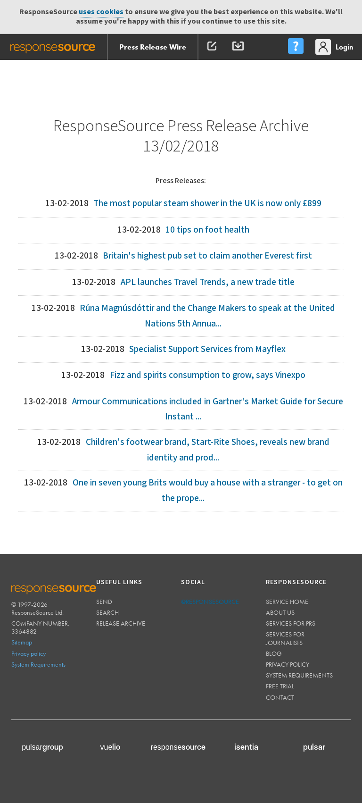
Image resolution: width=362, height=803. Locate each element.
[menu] (295, 47)
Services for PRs (290, 623)
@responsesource (210, 601)
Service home (287, 601)
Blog (274, 653)
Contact (280, 697)
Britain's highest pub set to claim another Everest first (207, 256)
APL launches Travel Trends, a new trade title (208, 282)
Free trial (280, 686)
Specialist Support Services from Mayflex (207, 349)
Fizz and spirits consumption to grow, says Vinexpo (207, 375)
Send (104, 601)
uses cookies (101, 12)
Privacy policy (28, 653)
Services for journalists (285, 638)
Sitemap (21, 642)
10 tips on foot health (207, 230)
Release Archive (120, 623)
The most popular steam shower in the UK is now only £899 (207, 203)
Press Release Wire (152, 47)
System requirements (299, 675)
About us (280, 612)
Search (107, 612)
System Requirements (38, 664)
